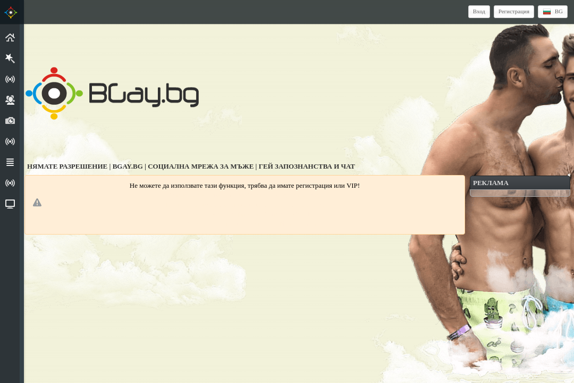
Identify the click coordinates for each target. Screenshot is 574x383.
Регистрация (514, 11)
